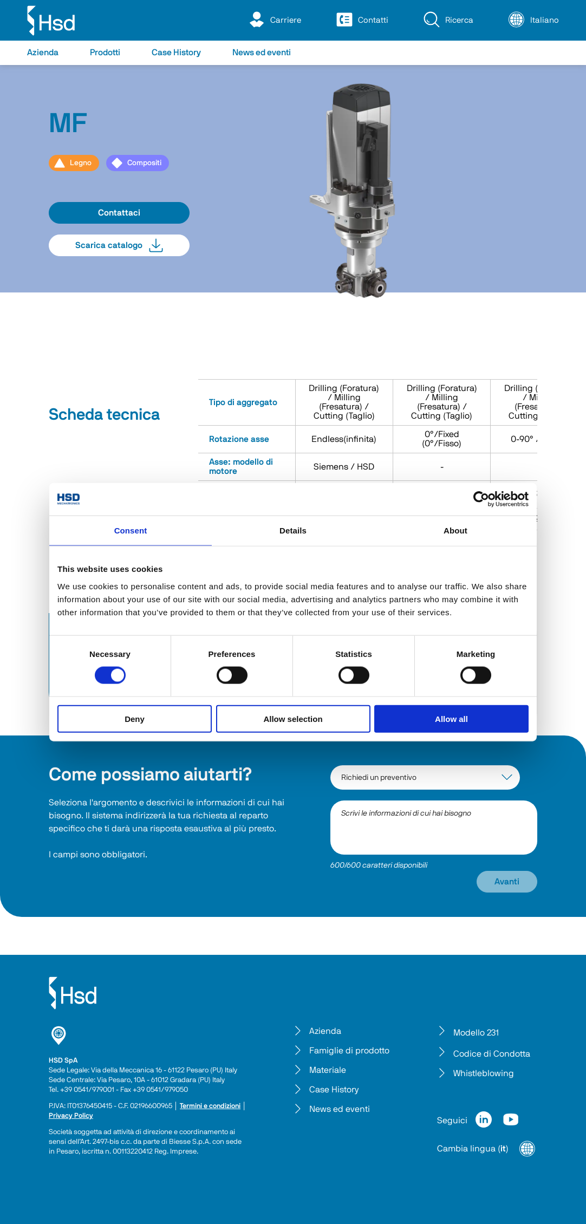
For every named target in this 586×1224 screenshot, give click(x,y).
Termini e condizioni (210, 1106)
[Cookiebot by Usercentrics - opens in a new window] (481, 499)
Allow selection (292, 718)
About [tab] (455, 530)
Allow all (451, 718)
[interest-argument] (425, 777)
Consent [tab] (130, 530)
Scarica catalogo (119, 245)
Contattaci (119, 213)
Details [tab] (293, 530)
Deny (135, 718)
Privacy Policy (71, 1115)
